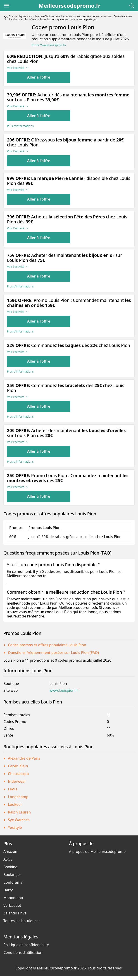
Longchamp (18, 796)
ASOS (7, 859)
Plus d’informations (20, 126)
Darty (8, 889)
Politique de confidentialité (26, 944)
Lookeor (15, 804)
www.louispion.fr (64, 690)
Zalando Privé (14, 913)
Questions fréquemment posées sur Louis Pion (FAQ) (53, 652)
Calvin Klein (18, 765)
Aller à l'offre (38, 77)
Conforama (12, 882)
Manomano (13, 897)
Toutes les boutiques (20, 920)
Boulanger (12, 874)
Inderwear (17, 781)
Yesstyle (15, 827)
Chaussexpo (18, 773)
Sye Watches (18, 819)
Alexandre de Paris (24, 758)
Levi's (12, 789)
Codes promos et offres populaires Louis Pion (47, 644)
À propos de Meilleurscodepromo (97, 851)
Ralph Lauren (19, 812)
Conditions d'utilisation (22, 952)
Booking (10, 866)
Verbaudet (12, 905)
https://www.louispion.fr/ (49, 45)
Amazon (10, 851)
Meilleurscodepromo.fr (70, 5)
